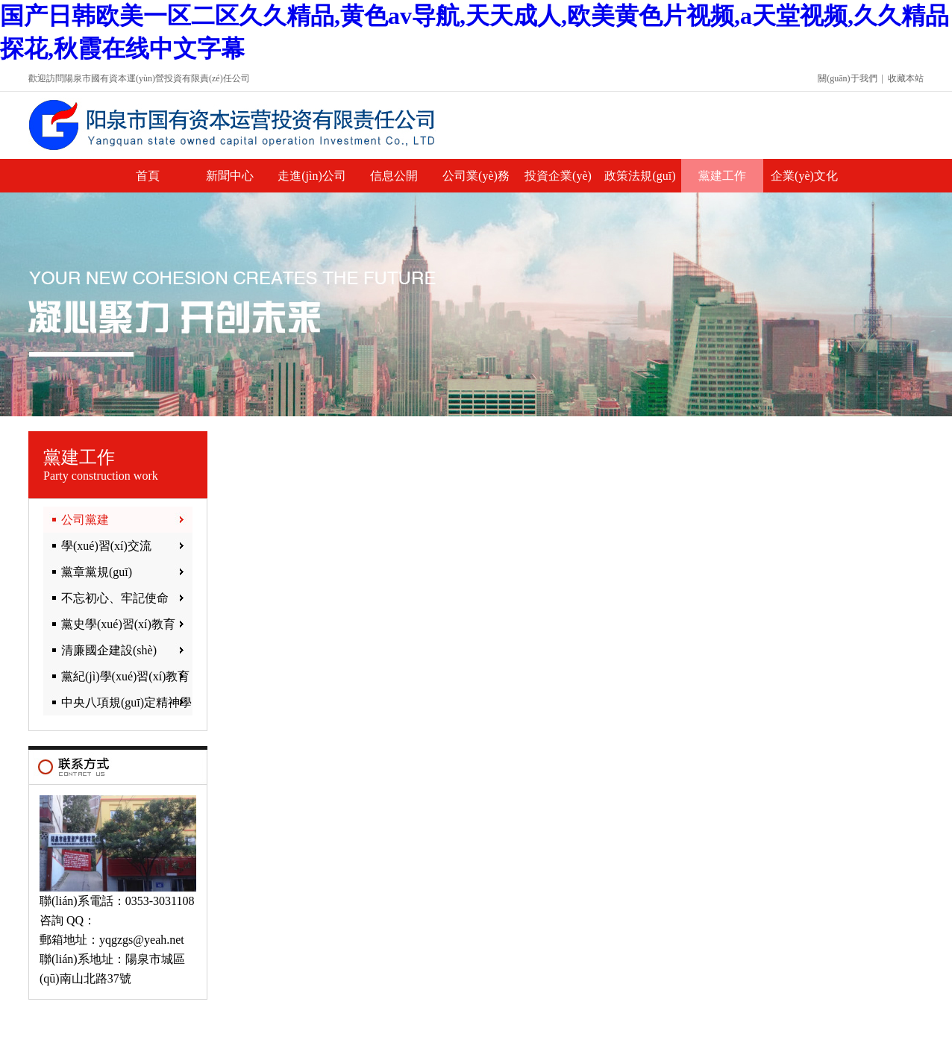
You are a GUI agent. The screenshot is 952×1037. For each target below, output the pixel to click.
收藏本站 (906, 78)
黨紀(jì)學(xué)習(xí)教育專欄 (116, 679)
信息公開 (394, 175)
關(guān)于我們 (847, 78)
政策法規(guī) (639, 175)
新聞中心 (230, 175)
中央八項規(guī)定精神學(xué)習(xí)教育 (117, 705)
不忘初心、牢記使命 (115, 598)
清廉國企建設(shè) (109, 650)
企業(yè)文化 (804, 175)
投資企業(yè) (558, 175)
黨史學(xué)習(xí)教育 (118, 624)
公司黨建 (85, 519)
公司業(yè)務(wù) (476, 180)
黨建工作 (722, 175)
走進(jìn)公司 (312, 175)
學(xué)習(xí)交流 (106, 545)
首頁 (148, 175)
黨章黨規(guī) (96, 572)
